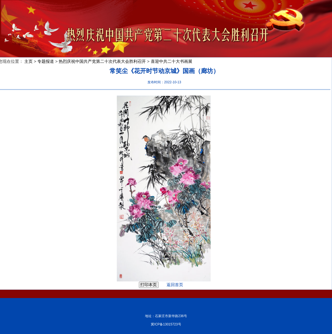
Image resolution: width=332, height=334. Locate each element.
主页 (28, 61)
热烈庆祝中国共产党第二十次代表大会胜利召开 (102, 61)
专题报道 (45, 61)
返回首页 (171, 284)
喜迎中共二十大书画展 (171, 61)
